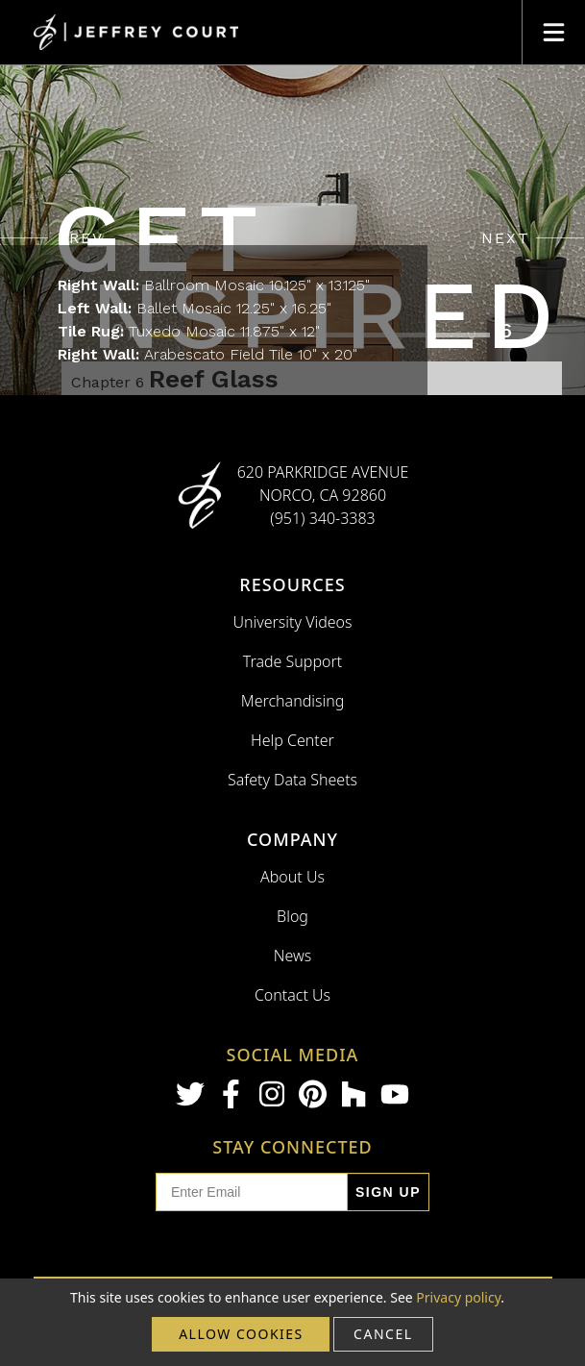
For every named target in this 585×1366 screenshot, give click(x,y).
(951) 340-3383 (323, 518)
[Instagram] (271, 1094)
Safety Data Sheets (292, 779)
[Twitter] (190, 1094)
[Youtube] (394, 1094)
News (292, 955)
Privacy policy (458, 1297)
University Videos (292, 622)
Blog (292, 916)
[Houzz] (353, 1094)
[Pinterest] (313, 1094)
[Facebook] (231, 1094)
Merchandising (293, 700)
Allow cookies (241, 1334)
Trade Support (292, 661)
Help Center (292, 740)
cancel (382, 1334)
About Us (292, 876)
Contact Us (292, 995)
